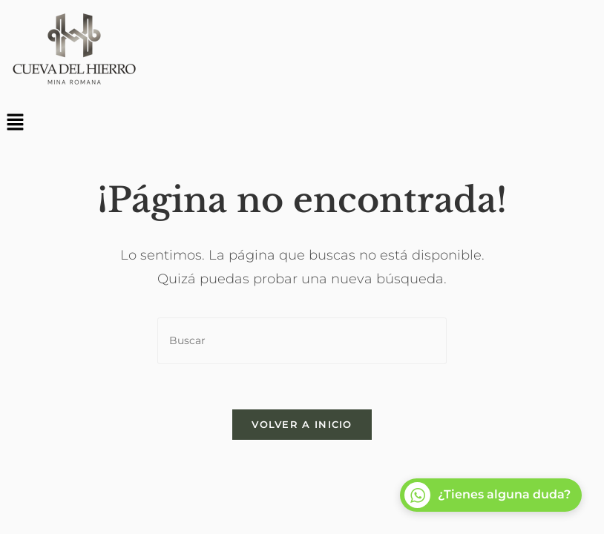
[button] (302, 123)
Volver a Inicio (302, 424)
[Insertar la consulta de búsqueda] (302, 340)
